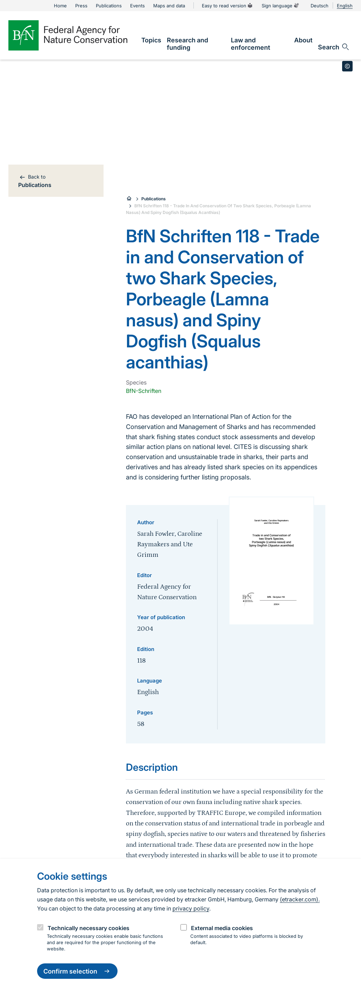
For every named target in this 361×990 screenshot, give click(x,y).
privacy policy (190, 908)
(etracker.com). (300, 899)
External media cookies (222, 928)
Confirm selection (77, 971)
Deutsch (319, 5)
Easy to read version (227, 5)
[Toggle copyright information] (347, 66)
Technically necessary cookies (88, 928)
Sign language (280, 5)
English (345, 5)
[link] (151, 40)
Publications (153, 198)
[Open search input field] (334, 47)
